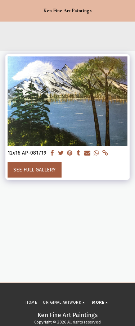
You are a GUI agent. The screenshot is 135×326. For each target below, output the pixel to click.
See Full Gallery (34, 170)
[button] (8, 10)
